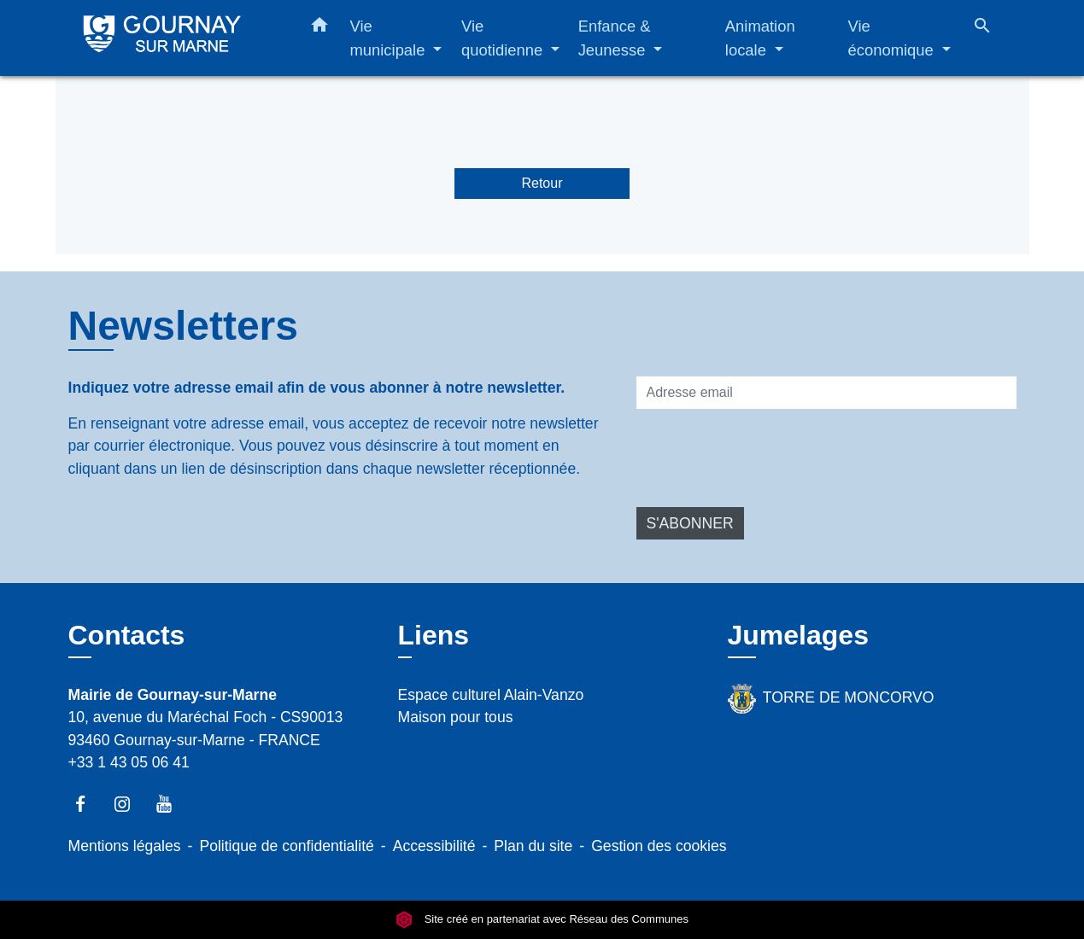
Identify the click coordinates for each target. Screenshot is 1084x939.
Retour (541, 183)
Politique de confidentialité (286, 845)
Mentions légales (124, 845)
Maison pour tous (455, 717)
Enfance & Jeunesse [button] (614, 38)
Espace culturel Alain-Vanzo (491, 694)
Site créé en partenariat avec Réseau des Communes (542, 919)
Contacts (126, 635)
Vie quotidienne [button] (504, 38)
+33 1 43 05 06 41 (129, 762)
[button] (319, 28)
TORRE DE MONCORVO (831, 699)
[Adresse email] (826, 392)
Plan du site (533, 845)
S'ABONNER (690, 523)
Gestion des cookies (658, 845)
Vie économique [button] (893, 38)
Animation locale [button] (760, 38)
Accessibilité (434, 845)
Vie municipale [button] (390, 38)
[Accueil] (175, 38)
